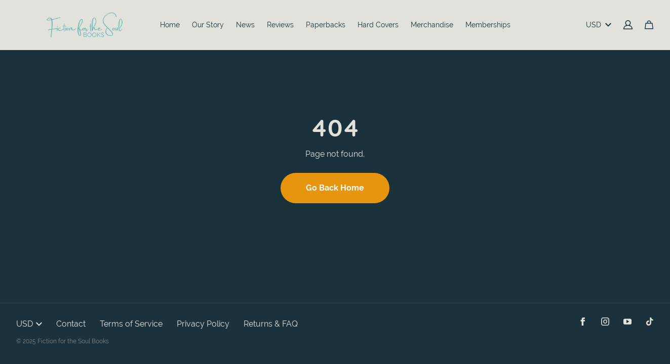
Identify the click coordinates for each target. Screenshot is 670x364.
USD (598, 25)
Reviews (280, 25)
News (245, 25)
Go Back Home (335, 188)
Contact (71, 324)
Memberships (487, 25)
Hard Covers (378, 25)
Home (170, 25)
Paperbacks (325, 25)
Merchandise (432, 25)
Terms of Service (131, 324)
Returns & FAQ (271, 324)
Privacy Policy (203, 324)
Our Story (208, 25)
